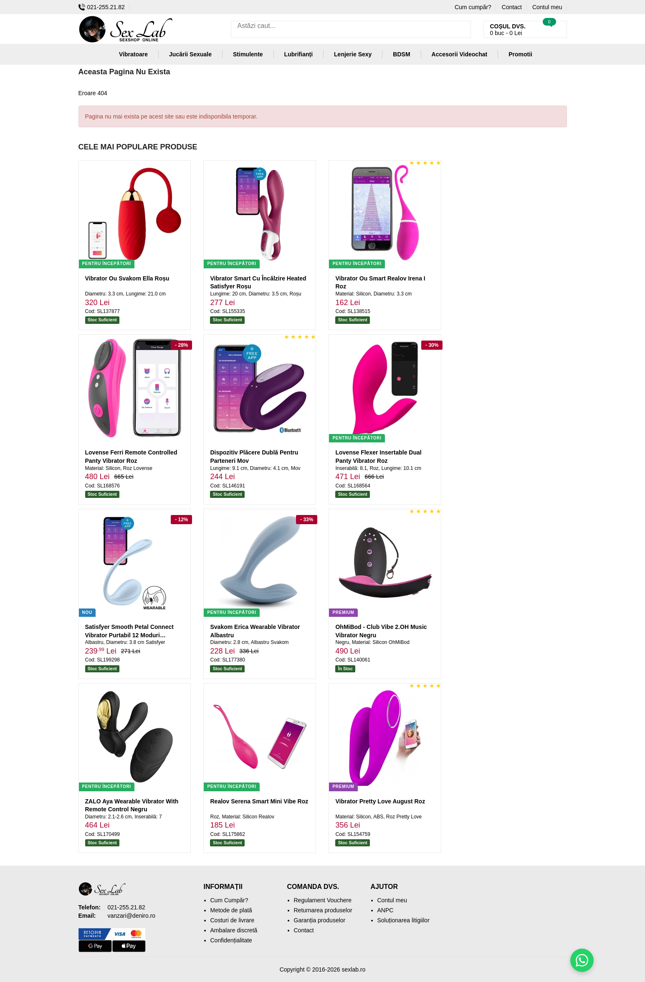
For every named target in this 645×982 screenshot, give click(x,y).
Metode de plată (231, 910)
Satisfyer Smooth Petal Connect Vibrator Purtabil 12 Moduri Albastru (129, 635)
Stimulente (248, 54)
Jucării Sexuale (190, 54)
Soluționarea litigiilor (403, 920)
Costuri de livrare (232, 920)
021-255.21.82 (101, 7)
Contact (512, 7)
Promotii (520, 54)
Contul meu (547, 7)
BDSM (401, 54)
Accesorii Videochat (460, 54)
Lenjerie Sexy (353, 54)
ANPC (385, 910)
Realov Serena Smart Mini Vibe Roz (259, 801)
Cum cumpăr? (473, 7)
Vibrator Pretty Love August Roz (380, 801)
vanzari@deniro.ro (132, 915)
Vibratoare (133, 54)
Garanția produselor (320, 920)
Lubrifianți (298, 54)
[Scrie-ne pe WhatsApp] (582, 960)
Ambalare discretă (234, 930)
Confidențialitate (231, 940)
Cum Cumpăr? (229, 900)
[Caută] (462, 29)
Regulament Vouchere (323, 900)
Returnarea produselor (323, 910)
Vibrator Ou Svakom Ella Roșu (127, 278)
